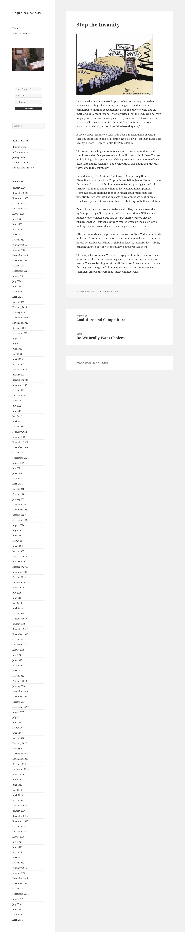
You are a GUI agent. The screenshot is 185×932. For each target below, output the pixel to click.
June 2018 (17, 660)
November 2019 (20, 572)
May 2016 (17, 790)
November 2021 (20, 447)
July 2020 (16, 530)
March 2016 (18, 800)
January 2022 (18, 437)
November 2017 (20, 696)
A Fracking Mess (20, 152)
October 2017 (19, 701)
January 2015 (18, 873)
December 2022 (20, 379)
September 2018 (20, 644)
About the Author (21, 33)
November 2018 (20, 634)
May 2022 (17, 416)
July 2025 (16, 219)
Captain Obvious (26, 12)
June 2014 (17, 909)
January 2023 (18, 374)
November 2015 (20, 821)
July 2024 (16, 281)
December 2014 (20, 878)
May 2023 (17, 354)
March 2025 (18, 239)
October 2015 (19, 826)
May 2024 (17, 291)
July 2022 (16, 405)
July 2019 (16, 592)
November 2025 (20, 198)
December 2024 (20, 255)
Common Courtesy (21, 162)
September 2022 (20, 395)
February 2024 (19, 307)
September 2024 (20, 270)
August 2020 (18, 525)
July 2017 (16, 717)
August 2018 (18, 649)
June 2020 (17, 535)
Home (15, 28)
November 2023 (20, 322)
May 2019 (17, 603)
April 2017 (17, 732)
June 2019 (17, 598)
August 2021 (18, 463)
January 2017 (18, 748)
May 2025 (17, 229)
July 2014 (16, 904)
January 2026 (18, 187)
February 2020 (19, 556)
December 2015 (20, 816)
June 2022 (17, 411)
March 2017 (18, 738)
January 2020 (18, 561)
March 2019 (18, 613)
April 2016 (17, 795)
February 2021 (19, 494)
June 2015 (17, 847)
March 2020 (18, 551)
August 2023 (18, 338)
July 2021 (16, 468)
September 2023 (20, 333)
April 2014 (17, 919)
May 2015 (17, 852)
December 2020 (20, 504)
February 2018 (19, 681)
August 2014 (18, 899)
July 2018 (16, 655)
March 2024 (18, 302)
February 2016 (19, 805)
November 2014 (20, 883)
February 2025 (19, 244)
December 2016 (20, 753)
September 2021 (20, 457)
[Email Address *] (28, 89)
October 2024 (19, 265)
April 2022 (17, 421)
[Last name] (28, 102)
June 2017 (17, 722)
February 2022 (19, 431)
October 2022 (19, 390)
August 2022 (18, 400)
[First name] (28, 96)
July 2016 (16, 779)
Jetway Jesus (18, 157)
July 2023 (16, 343)
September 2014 (20, 893)
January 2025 (18, 250)
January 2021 (18, 499)
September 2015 (20, 831)
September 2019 (20, 582)
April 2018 (17, 670)
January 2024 (18, 312)
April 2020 (17, 546)
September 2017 (20, 707)
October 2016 (19, 764)
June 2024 (17, 286)
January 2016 (18, 810)
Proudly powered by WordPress (92, 362)
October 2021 (19, 452)
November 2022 (20, 385)
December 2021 (20, 442)
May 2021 (17, 478)
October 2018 (19, 639)
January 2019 (18, 623)
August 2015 (18, 836)
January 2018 (18, 686)
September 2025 (20, 208)
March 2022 (18, 426)
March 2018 (18, 675)
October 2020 (19, 514)
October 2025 (19, 203)
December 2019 (20, 566)
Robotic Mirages (20, 146)
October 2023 (19, 328)
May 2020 (17, 540)
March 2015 (18, 862)
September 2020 (20, 520)
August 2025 (18, 213)
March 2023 (18, 364)
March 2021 (18, 488)
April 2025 (17, 234)
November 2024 (20, 260)
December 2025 (20, 193)
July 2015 (16, 842)
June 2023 (17, 348)
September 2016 (20, 769)
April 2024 (17, 296)
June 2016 (17, 784)
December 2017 (20, 691)
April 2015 (17, 857)
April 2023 (17, 359)
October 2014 (19, 888)
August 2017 (18, 712)
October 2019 (19, 577)
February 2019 (19, 618)
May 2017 (17, 727)
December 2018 (20, 629)
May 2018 (17, 665)
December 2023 (20, 317)
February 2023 (19, 369)
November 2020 (20, 509)
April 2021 (17, 483)
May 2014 (17, 914)
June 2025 (17, 224)
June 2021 (17, 473)
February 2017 (19, 743)
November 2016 (20, 758)
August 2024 (18, 276)
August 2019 (18, 587)
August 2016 (18, 774)
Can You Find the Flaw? (23, 167)
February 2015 (19, 867)
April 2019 (17, 608)
